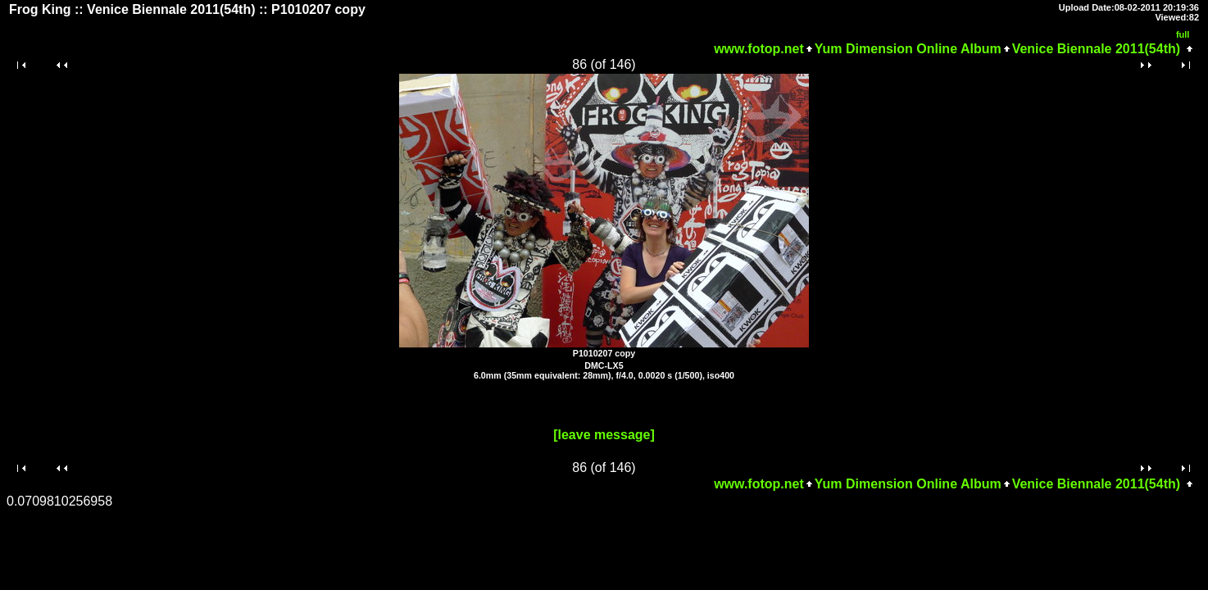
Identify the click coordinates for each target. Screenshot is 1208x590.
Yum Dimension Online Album (908, 49)
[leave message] (604, 435)
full (1183, 34)
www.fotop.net (759, 49)
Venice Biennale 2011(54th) (1096, 49)
